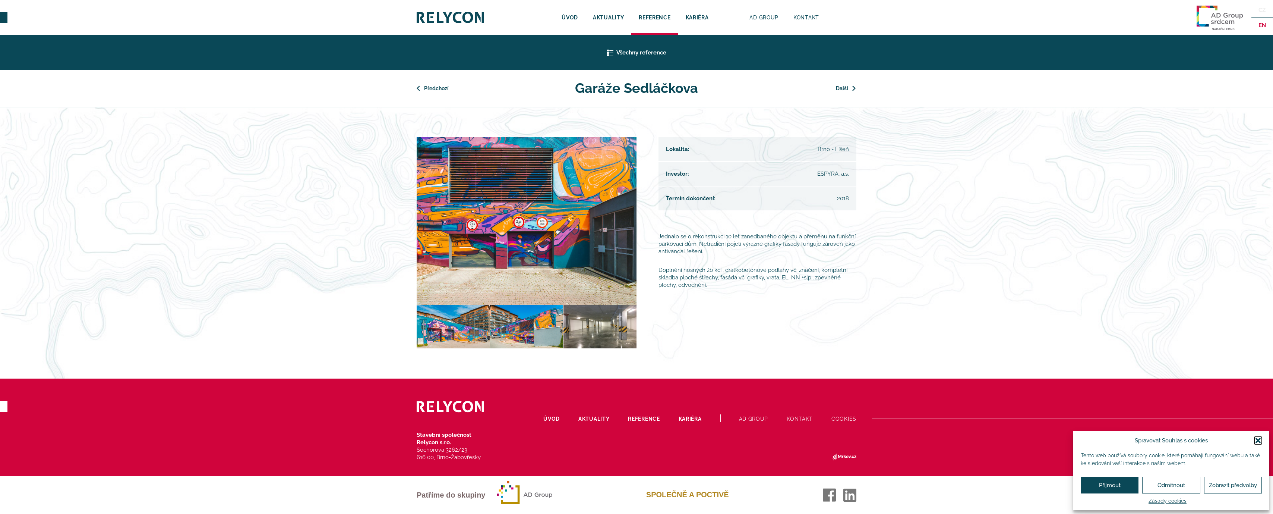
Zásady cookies (1168, 501)
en (1262, 25)
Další (842, 88)
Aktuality (608, 18)
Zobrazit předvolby (1233, 485)
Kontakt (806, 18)
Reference (654, 18)
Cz (1262, 10)
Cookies (843, 419)
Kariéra (697, 18)
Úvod (570, 18)
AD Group (763, 18)
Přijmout (1110, 485)
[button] (1258, 440)
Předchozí (437, 88)
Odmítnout (1171, 485)
